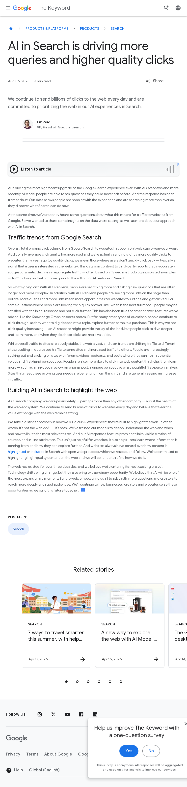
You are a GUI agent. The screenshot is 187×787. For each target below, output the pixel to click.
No (136, 757)
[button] (154, 81)
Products (89, 28)
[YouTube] (67, 714)
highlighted (17, 451)
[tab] (66, 681)
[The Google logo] (16, 738)
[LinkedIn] (95, 714)
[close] (171, 730)
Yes (114, 757)
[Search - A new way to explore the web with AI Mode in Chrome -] (129, 626)
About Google (58, 754)
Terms (32, 754)
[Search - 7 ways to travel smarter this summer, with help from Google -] (56, 626)
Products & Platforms (47, 28)
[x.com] (53, 714)
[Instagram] (40, 714)
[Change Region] (69, 770)
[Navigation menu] (8, 8)
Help (14, 770)
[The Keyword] (11, 28)
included (38, 451)
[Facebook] (81, 714)
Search (118, 28)
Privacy (13, 754)
